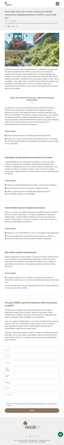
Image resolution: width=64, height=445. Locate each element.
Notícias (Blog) (13, 21)
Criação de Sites (23, 442)
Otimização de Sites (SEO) (34, 442)
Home (6, 21)
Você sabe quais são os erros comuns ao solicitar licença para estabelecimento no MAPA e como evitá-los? (31, 23)
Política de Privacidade (38, 403)
